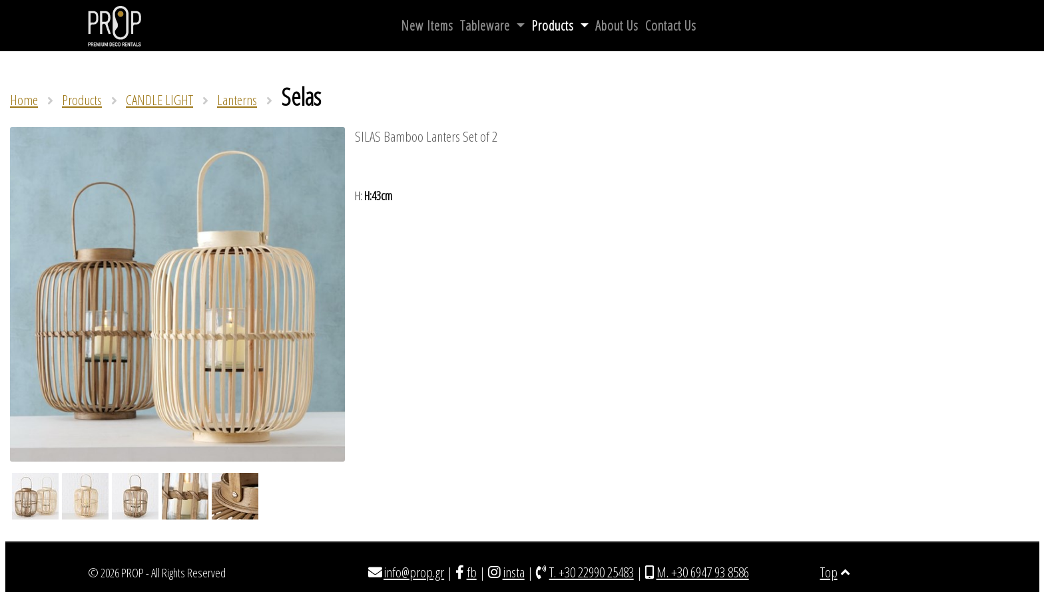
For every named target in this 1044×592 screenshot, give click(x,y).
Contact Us (670, 26)
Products (554, 26)
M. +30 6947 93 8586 (702, 572)
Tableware (486, 26)
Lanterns (237, 99)
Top (835, 572)
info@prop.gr (414, 572)
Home (24, 99)
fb (472, 572)
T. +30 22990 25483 (591, 572)
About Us (617, 26)
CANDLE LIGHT (159, 99)
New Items (427, 26)
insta (514, 572)
